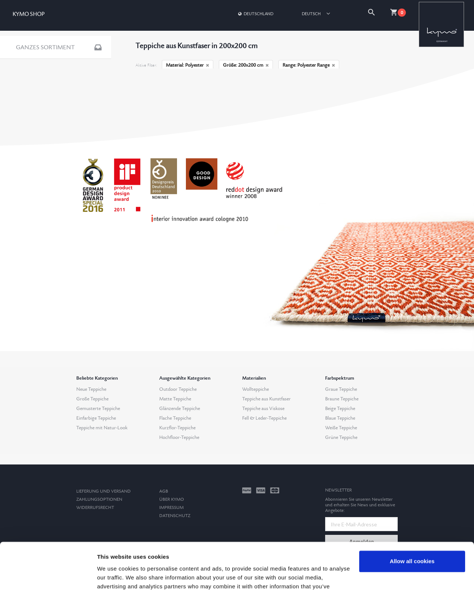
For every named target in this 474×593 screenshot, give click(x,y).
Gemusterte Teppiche (98, 409)
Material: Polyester (187, 65)
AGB (163, 491)
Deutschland (255, 13)
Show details (114, 578)
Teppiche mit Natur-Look (101, 428)
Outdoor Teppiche (178, 389)
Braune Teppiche (341, 399)
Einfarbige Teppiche (96, 418)
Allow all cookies (412, 515)
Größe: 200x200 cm (246, 65)
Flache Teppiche (175, 418)
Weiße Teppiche (341, 428)
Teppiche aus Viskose (263, 409)
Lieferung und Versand (103, 491)
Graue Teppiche (341, 389)
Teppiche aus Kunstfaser (266, 399)
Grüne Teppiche (341, 437)
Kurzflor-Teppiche (177, 428)
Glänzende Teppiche (179, 409)
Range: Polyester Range (309, 65)
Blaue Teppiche (340, 418)
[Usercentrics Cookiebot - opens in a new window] (48, 578)
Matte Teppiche (175, 399)
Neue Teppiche (91, 389)
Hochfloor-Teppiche (179, 437)
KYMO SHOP (28, 14)
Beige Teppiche (340, 409)
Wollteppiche (255, 389)
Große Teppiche (92, 399)
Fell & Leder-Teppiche (264, 418)
